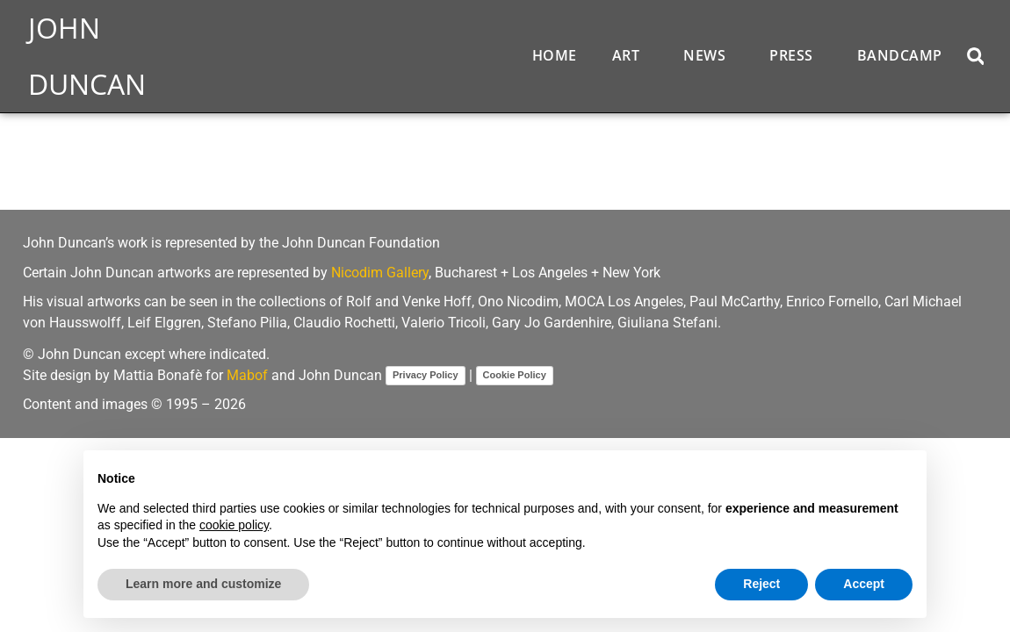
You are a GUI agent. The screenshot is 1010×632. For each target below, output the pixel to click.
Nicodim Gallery (380, 272)
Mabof (247, 375)
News (708, 55)
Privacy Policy (425, 375)
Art (630, 55)
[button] (976, 56)
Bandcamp (899, 55)
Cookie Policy (514, 375)
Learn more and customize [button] (203, 584)
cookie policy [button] (234, 525)
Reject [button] (761, 584)
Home (554, 55)
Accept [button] (863, 584)
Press (795, 55)
